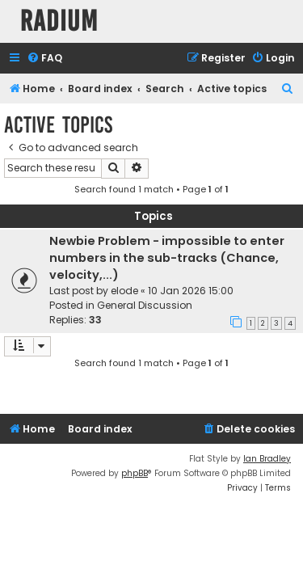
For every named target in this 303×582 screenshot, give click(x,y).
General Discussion (144, 305)
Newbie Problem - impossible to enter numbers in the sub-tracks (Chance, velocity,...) (166, 258)
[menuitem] (44, 59)
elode (124, 290)
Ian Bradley (267, 459)
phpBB (134, 473)
